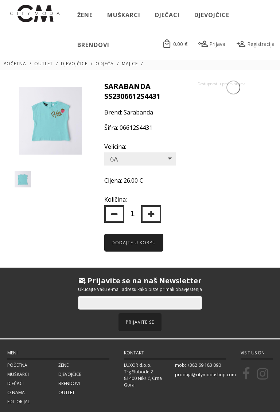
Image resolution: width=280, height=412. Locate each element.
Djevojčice (211, 15)
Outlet (43, 64)
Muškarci (123, 15)
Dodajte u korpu (134, 243)
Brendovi (93, 45)
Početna (15, 64)
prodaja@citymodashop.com (205, 375)
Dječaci (167, 15)
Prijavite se (140, 322)
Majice (130, 64)
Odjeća (105, 64)
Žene (85, 15)
